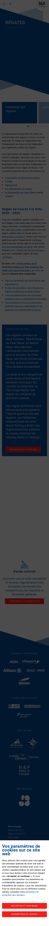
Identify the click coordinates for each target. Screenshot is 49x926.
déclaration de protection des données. (20, 893)
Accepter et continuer (24, 905)
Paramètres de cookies (24, 914)
